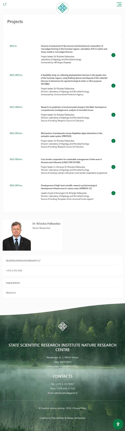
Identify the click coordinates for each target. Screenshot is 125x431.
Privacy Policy (79, 408)
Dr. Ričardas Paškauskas (46, 223)
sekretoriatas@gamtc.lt (65, 392)
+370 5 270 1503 (14, 270)
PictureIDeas (57, 417)
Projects (11, 292)
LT (5, 4)
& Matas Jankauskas (75, 417)
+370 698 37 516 (66, 388)
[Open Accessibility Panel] (118, 424)
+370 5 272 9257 (65, 384)
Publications (13, 282)
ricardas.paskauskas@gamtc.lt (23, 260)
